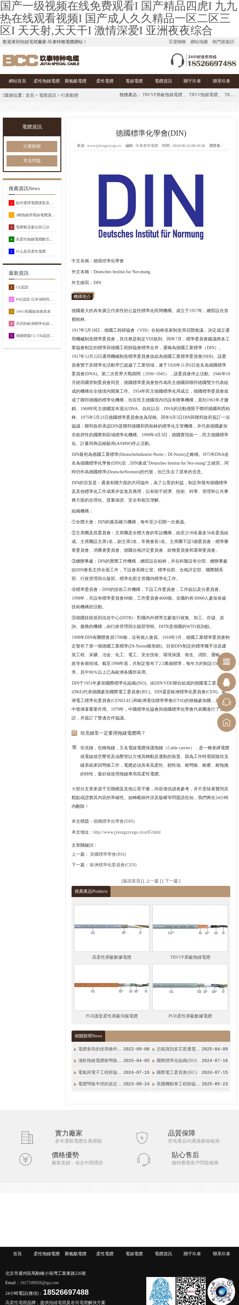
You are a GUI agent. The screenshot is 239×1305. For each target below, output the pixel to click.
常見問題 (32, 160)
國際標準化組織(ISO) (177, 1060)
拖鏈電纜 (29, 42)
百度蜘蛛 (177, 42)
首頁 (30, 95)
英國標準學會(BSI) (108, 854)
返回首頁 (131, 881)
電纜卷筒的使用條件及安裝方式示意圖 (100, 1049)
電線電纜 (134, 81)
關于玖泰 (192, 81)
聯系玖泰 (221, 81)
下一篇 (172, 881)
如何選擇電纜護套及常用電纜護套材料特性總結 (35, 203)
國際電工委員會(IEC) (177, 1072)
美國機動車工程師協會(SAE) (179, 1084)
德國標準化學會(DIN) (113, 821)
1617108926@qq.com (39, 1282)
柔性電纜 (105, 81)
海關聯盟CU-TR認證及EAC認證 (35, 336)
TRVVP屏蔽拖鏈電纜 (163, 94)
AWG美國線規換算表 (33, 311)
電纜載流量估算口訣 (32, 227)
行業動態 (69, 95)
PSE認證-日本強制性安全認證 (35, 299)
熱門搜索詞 (223, 42)
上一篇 (153, 881)
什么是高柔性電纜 (31, 251)
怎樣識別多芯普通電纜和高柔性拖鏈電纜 (179, 1049)
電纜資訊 (163, 81)
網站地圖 (199, 42)
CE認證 (22, 287)
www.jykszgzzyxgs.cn (104, 145)
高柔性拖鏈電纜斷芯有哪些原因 (35, 239)
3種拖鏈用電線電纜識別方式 (35, 215)
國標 (102, 261)
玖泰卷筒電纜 (147, 145)
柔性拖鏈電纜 (47, 81)
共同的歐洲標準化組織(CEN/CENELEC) (35, 323)
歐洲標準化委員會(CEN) (113, 865)
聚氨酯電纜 (76, 81)
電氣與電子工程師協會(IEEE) (100, 1072)
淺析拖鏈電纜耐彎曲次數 (100, 1060)
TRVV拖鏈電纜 (204, 94)
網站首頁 (17, 81)
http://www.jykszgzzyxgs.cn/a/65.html (127, 832)
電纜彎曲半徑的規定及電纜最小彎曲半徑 (100, 1084)
